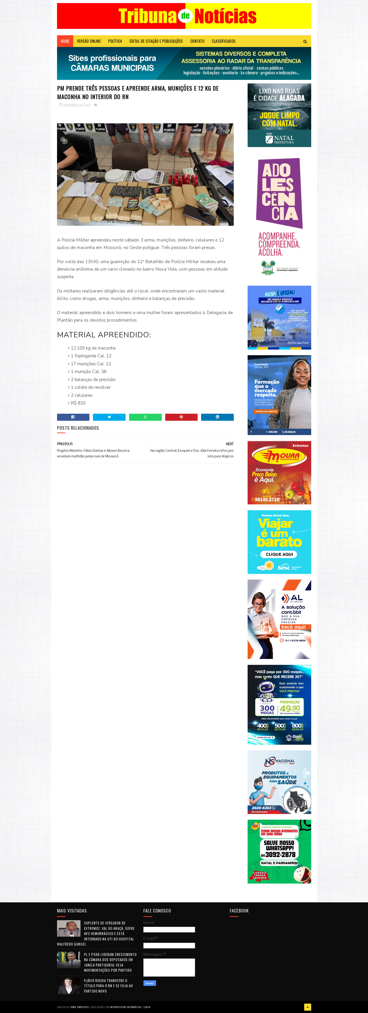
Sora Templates (79, 1007)
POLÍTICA (115, 41)
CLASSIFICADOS (224, 41)
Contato (197, 41)
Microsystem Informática (125, 1007)
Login (147, 1007)
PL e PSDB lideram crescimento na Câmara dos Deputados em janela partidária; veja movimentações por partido (110, 962)
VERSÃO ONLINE (89, 41)
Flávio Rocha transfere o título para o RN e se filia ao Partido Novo (108, 986)
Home (65, 41)
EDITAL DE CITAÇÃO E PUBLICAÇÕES (156, 41)
